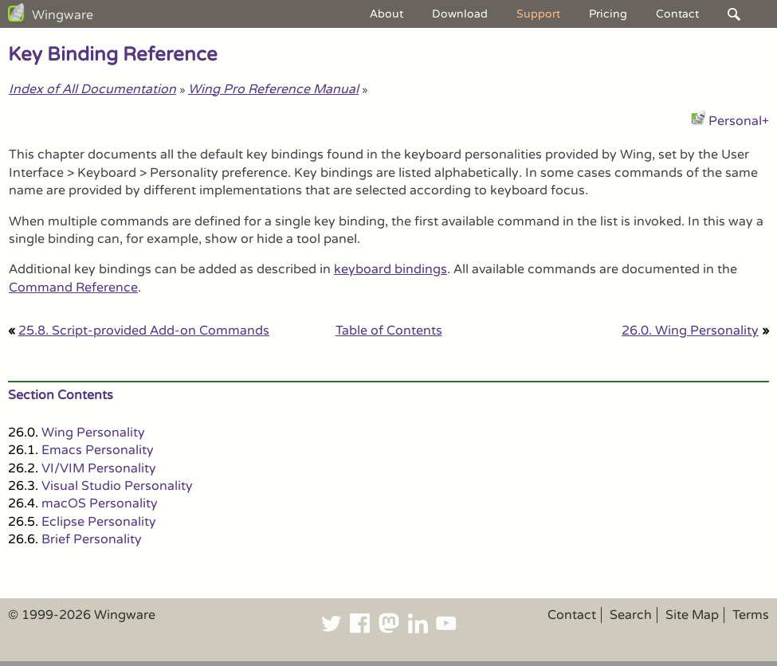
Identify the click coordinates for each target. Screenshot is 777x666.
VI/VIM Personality (98, 468)
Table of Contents (389, 331)
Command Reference (73, 288)
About (386, 14)
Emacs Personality (97, 450)
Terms (750, 615)
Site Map (692, 615)
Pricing (608, 14)
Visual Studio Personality (117, 486)
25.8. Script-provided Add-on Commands (143, 331)
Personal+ (738, 121)
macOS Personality (99, 503)
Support (538, 14)
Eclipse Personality (98, 522)
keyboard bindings (390, 269)
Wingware (62, 15)
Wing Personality (93, 433)
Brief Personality (91, 539)
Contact (677, 14)
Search (631, 615)
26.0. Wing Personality (690, 331)
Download (460, 14)
